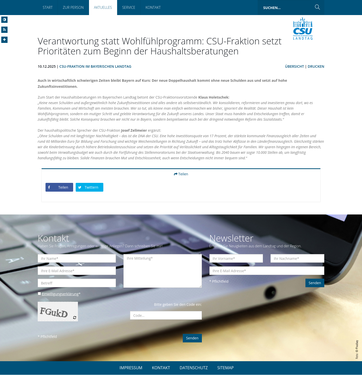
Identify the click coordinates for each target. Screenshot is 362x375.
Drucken (316, 66)
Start (48, 7)
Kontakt (153, 7)
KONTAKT (161, 368)
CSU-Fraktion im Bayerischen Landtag (96, 66)
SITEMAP (225, 368)
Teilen (181, 174)
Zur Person (73, 7)
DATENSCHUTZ (194, 368)
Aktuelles (103, 7)
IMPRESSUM (130, 368)
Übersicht (294, 66)
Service (128, 7)
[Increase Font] (4, 40)
